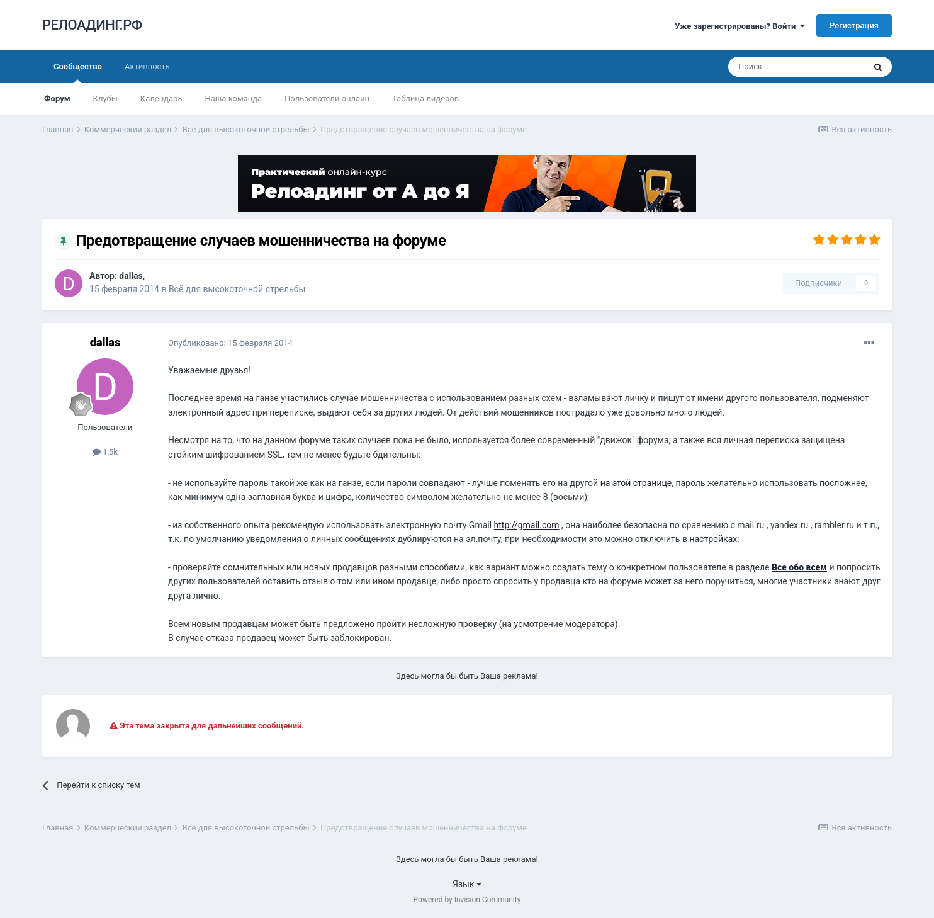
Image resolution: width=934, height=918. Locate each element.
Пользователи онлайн (326, 98)
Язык (467, 884)
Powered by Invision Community (467, 899)
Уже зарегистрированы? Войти (740, 26)
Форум (57, 98)
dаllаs (130, 276)
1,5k (105, 451)
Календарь (161, 98)
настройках (713, 539)
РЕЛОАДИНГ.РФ (92, 25)
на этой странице (636, 483)
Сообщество (77, 72)
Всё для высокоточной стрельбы (237, 289)
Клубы (105, 98)
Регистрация (854, 25)
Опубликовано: (230, 343)
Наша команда (233, 98)
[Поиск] (796, 67)
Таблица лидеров (425, 98)
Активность (147, 66)
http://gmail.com (527, 525)
